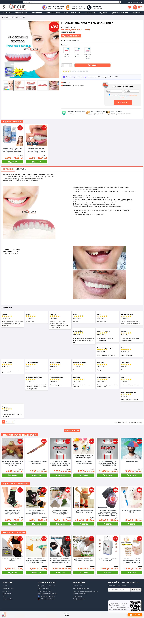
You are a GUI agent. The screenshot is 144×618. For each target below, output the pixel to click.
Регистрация (133, 2)
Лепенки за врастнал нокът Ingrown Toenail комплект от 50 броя (131, 560)
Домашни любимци (120, 13)
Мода (66, 13)
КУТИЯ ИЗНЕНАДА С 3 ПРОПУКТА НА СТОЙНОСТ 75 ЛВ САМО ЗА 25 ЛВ (107, 463)
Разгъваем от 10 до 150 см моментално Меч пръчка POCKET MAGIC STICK (60, 560)
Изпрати (123, 102)
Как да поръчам (8, 588)
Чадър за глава (132, 461)
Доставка (21, 169)
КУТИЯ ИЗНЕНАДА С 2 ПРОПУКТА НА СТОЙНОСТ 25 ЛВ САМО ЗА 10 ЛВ (60, 463)
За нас (5, 586)
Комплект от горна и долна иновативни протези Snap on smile (36, 150)
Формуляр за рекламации (46, 586)
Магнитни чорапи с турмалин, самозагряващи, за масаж (36, 512)
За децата (103, 13)
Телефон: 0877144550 (44, 591)
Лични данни (77, 596)
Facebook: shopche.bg (46, 596)
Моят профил (77, 586)
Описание (8, 169)
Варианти (64, 45)
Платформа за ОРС (79, 599)
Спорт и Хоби (90, 13)
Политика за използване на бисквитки (85, 591)
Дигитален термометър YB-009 (131, 511)
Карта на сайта (7, 599)
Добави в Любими (71, 36)
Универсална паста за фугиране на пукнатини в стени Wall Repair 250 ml (36, 560)
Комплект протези (87, 54)
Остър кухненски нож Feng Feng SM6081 (36, 462)
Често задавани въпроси (81, 588)
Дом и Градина (21, 13)
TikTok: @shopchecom (46, 599)
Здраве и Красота (53, 13)
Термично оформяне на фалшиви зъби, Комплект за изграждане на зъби (12, 150)
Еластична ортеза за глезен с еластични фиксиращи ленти (12, 512)
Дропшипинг (7, 594)
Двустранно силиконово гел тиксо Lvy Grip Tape (83, 559)
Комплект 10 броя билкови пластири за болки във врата (60, 512)
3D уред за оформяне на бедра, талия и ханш (84, 511)
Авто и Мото (76, 13)
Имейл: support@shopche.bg (47, 594)
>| (13, 422)
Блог (4, 596)
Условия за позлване (80, 594)
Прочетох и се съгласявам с (123, 96)
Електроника (36, 13)
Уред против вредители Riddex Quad (107, 559)
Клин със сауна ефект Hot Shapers (12, 559)
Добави (93, 65)
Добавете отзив (72, 430)
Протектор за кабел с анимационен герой (84, 462)
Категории (7, 13)
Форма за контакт (43, 588)
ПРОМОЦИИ (137, 13)
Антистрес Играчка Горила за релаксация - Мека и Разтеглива (12, 463)
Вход (141, 2)
